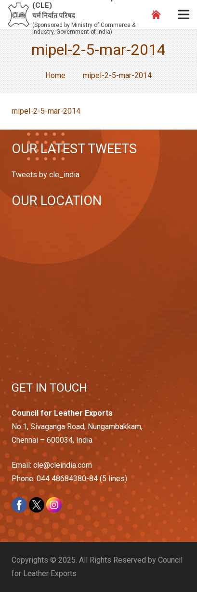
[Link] (18, 14)
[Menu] (183, 14)
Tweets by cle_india (45, 174)
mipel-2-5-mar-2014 (46, 111)
